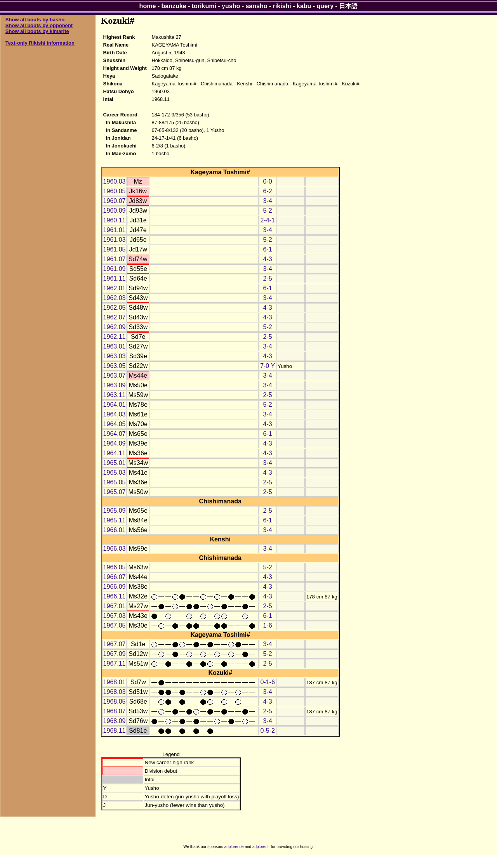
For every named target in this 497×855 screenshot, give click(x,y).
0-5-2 (267, 730)
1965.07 (114, 492)
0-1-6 (267, 682)
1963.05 (114, 365)
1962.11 (114, 336)
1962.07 (114, 317)
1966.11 (114, 596)
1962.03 (114, 298)
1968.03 (114, 692)
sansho (256, 6)
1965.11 (114, 520)
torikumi (204, 6)
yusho (231, 6)
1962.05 (114, 307)
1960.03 (114, 181)
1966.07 (114, 577)
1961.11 (114, 278)
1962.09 (114, 327)
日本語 (348, 6)
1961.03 (114, 239)
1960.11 (114, 220)
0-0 (267, 181)
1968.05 (114, 701)
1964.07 (114, 433)
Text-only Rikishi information (40, 43)
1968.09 (114, 721)
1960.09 (114, 210)
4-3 (267, 259)
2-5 (267, 278)
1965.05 (114, 482)
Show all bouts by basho (34, 20)
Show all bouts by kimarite (37, 31)
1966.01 (114, 530)
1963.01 (114, 346)
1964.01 (114, 404)
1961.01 (114, 230)
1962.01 (114, 288)
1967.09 (114, 653)
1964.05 (114, 424)
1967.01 (114, 606)
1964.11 (114, 453)
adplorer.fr (261, 847)
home (147, 6)
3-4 (267, 201)
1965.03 (114, 472)
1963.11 (114, 395)
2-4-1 (267, 220)
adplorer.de (234, 847)
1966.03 (114, 548)
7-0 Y (267, 365)
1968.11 (114, 730)
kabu (304, 6)
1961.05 (114, 249)
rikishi (282, 6)
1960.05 (114, 191)
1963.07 (114, 375)
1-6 (267, 625)
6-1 (267, 249)
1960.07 (114, 201)
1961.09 (114, 268)
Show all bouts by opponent (39, 25)
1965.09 (114, 510)
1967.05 (114, 625)
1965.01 (114, 463)
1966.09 (114, 586)
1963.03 (114, 356)
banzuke (174, 6)
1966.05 (114, 567)
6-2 (267, 191)
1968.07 (114, 711)
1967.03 (114, 615)
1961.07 (114, 259)
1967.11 (114, 663)
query (325, 6)
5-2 (267, 210)
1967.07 (114, 644)
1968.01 (114, 682)
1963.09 (114, 385)
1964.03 (114, 414)
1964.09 (114, 443)
